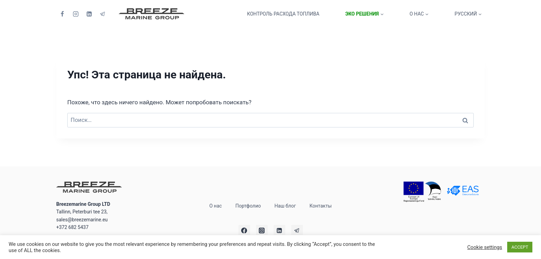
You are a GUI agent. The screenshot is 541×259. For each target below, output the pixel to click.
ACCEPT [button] (519, 247)
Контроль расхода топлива (283, 14)
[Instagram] (75, 14)
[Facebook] (62, 14)
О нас (215, 206)
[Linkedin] (89, 14)
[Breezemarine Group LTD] (151, 13)
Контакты (320, 206)
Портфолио (248, 206)
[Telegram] (102, 14)
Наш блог (285, 206)
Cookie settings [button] (484, 247)
